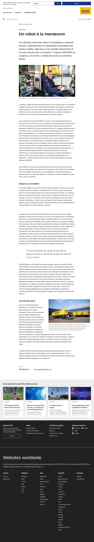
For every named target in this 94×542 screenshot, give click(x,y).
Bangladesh (43, 476)
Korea (41, 491)
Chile (22, 484)
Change (77, 3)
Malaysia (42, 494)
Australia (79, 476)
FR (64, 479)
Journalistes (31, 12)
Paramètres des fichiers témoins (35, 433)
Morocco (5, 476)
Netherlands (61, 507)
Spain (59, 522)
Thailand (42, 502)
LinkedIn (75, 433)
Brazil (23, 479)
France (60, 489)
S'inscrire (11, 436)
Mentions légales (30, 428)
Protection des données (32, 430)
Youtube (85, 428)
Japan (41, 489)
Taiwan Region (44, 499)
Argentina (24, 476)
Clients (18, 12)
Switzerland (61, 527)
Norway (60, 509)
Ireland (60, 499)
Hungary (60, 497)
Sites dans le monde (54, 428)
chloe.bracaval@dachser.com (43, 369)
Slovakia (60, 519)
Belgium (60, 479)
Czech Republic (62, 481)
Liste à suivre (82, 19)
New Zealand (80, 479)
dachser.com (40, 466)
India (41, 484)
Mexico (23, 486)
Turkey (60, 530)
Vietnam (42, 504)
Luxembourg (61, 504)
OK (58, 3)
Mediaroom (8, 12)
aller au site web (8, 8)
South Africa (6, 479)
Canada (23, 481)
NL (66, 479)
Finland (60, 486)
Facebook (76, 428)
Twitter (75, 430)
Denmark (60, 484)
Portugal (60, 514)
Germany (60, 491)
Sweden (60, 524)
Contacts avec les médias (56, 433)
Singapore (42, 497)
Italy (59, 502)
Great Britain (61, 494)
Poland (60, 512)
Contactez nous (53, 436)
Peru (22, 489)
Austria (60, 476)
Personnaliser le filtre (25, 24)
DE (69, 504)
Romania (60, 517)
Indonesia (42, 486)
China (41, 479)
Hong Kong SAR (44, 481)
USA (22, 491)
